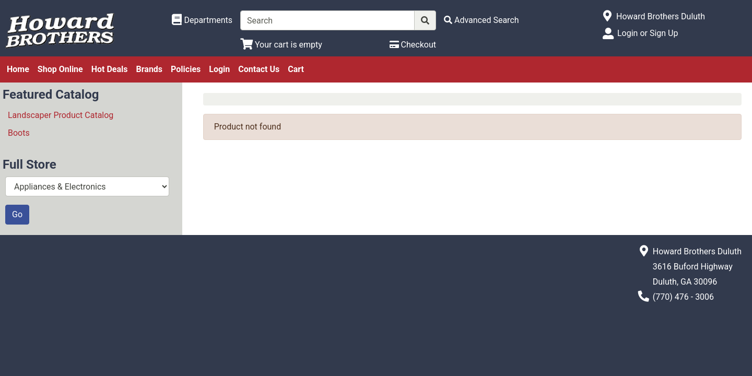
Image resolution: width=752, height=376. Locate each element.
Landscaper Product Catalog (60, 115)
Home (18, 69)
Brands (149, 69)
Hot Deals (109, 69)
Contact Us (258, 69)
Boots (19, 133)
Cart (296, 69)
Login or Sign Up (647, 33)
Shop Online (60, 69)
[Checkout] (413, 45)
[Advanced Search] (481, 20)
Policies (186, 69)
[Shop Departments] (202, 20)
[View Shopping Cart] (281, 45)
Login (219, 69)
